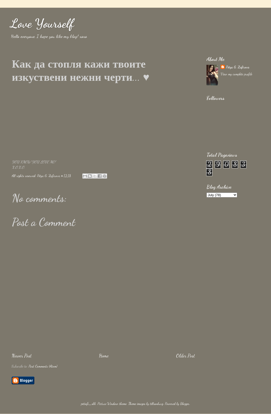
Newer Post (21, 356)
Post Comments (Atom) (43, 366)
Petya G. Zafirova (237, 67)
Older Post (185, 356)
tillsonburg (156, 404)
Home (104, 356)
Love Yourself (42, 23)
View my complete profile (236, 74)
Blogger (184, 404)
